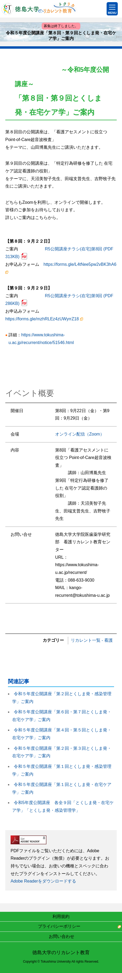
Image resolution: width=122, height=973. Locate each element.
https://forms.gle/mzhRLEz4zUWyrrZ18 (44, 319)
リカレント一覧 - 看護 (92, 640)
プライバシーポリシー (59, 926)
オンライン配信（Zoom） (79, 434)
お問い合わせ (61, 936)
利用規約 (61, 916)
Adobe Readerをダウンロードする (43, 881)
